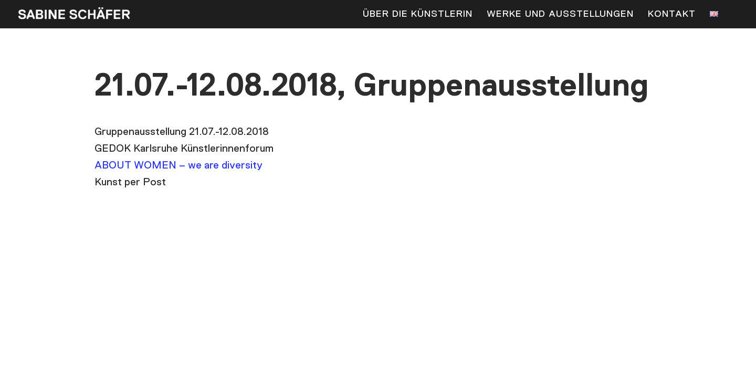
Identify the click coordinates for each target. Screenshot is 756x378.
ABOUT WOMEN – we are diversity (178, 165)
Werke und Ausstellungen (560, 14)
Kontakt (672, 14)
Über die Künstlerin (417, 14)
